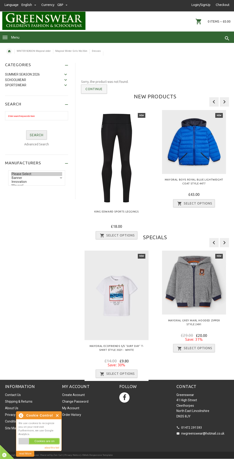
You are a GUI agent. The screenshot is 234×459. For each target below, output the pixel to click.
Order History (71, 415)
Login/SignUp (200, 5)
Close (57, 415)
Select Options (194, 204)
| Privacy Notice (71, 455)
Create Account (73, 395)
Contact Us (13, 395)
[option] (116, 176)
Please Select (36, 174)
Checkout (222, 5)
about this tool (52, 447)
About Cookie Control (20, 415)
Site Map (11, 428)
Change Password (75, 401)
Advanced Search (36, 144)
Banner (36, 178)
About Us (11, 408)
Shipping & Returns (18, 401)
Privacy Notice (15, 415)
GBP (62, 5)
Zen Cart (58, 455)
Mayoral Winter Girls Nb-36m (71, 51)
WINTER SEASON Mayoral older (34, 51)
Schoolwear (15, 80)
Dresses (96, 51)
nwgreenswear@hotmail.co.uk (202, 433)
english (29, 5)
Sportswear (15, 85)
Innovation (36, 182)
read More (25, 453)
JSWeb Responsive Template (97, 455)
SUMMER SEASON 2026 (22, 74)
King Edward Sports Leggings (116, 211)
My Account (70, 408)
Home (9, 51)
